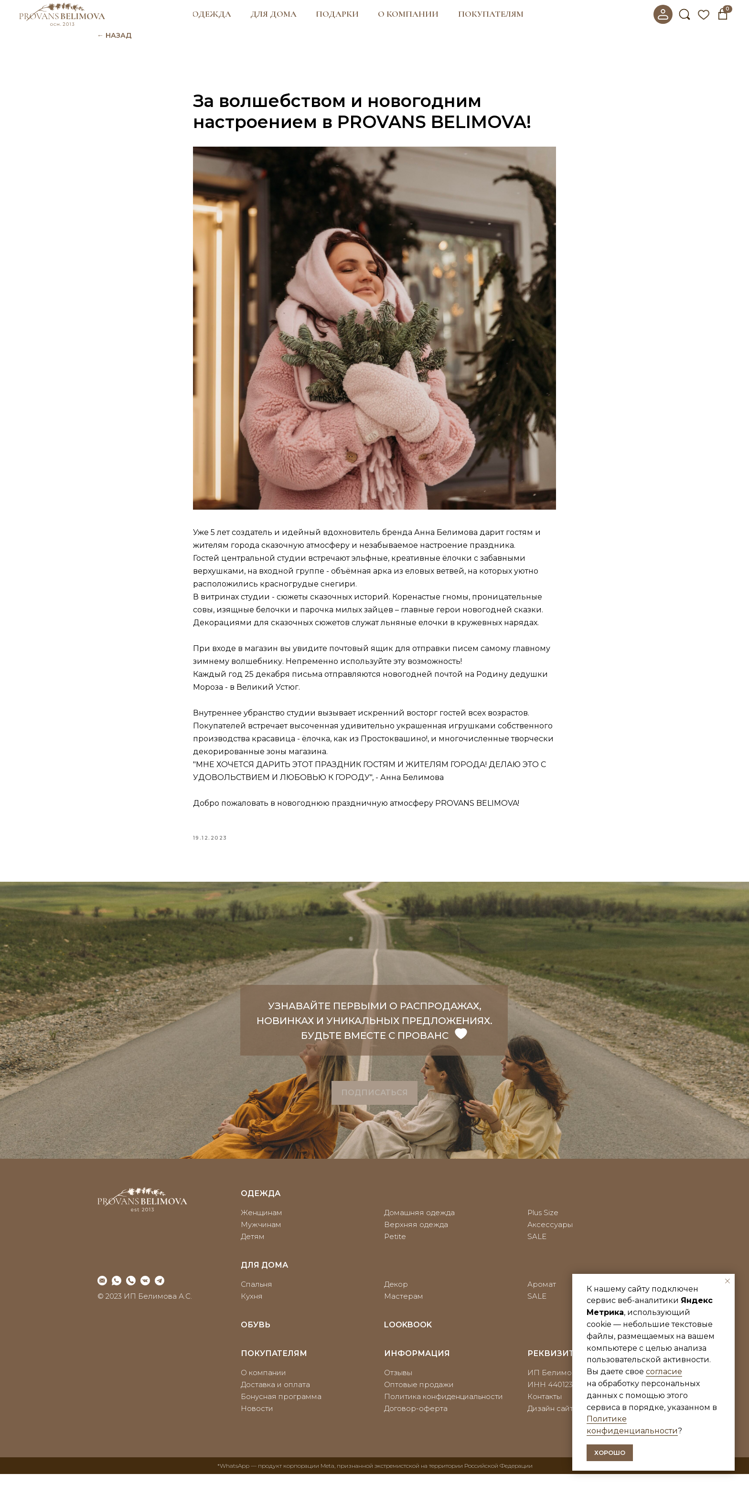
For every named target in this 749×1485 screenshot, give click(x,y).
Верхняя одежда (416, 1235)
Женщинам (261, 1223)
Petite (395, 1247)
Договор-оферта (416, 1419)
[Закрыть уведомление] (727, 1281)
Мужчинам (261, 1235)
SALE (536, 1247)
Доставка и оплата (275, 1395)
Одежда (260, 1204)
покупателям (274, 1364)
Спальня (256, 1295)
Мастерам (403, 1307)
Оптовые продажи (419, 1395)
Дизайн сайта (552, 1419)
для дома (264, 1276)
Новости (257, 1419)
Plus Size (542, 1223)
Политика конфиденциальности (443, 1407)
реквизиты (554, 1364)
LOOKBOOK (408, 1335)
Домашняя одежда (419, 1223)
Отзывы (398, 1383)
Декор (396, 1295)
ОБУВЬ (255, 1335)
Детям (253, 1247)
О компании (263, 1383)
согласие (664, 1371)
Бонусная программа (281, 1407)
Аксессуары (550, 1235)
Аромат (541, 1295)
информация (417, 1364)
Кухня (252, 1307)
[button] (212, 14)
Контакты (544, 1407)
